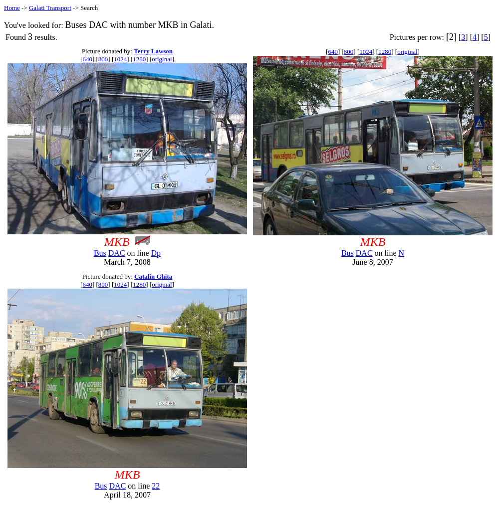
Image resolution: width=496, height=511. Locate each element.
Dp (156, 253)
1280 (139, 59)
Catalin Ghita (153, 276)
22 (156, 486)
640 (87, 59)
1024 (120, 59)
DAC (116, 253)
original (162, 59)
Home (12, 7)
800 (103, 59)
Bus (100, 253)
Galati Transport (50, 7)
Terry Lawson (153, 51)
